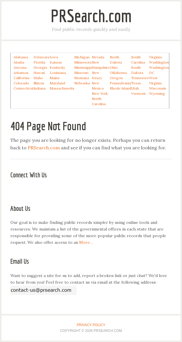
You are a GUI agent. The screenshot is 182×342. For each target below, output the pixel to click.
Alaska (19, 62)
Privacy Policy (91, 325)
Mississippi (83, 67)
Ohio (114, 67)
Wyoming (157, 93)
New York (100, 93)
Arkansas (21, 72)
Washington (159, 62)
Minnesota (83, 62)
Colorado (21, 83)
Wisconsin (157, 88)
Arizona (20, 67)
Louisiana (58, 72)
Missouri (81, 72)
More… (86, 242)
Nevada (98, 57)
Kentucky (57, 67)
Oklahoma (118, 72)
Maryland (57, 83)
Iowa (54, 57)
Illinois (39, 83)
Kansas (56, 62)
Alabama (21, 57)
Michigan (82, 57)
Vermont (138, 93)
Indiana (40, 88)
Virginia (155, 57)
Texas (136, 83)
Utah (135, 88)
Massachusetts (62, 88)
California (21, 78)
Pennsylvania (120, 83)
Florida (39, 62)
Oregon (116, 78)
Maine (55, 78)
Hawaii (39, 72)
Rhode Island (120, 88)
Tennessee (140, 78)
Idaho (38, 78)
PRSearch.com (91, 16)
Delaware (42, 57)
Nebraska (82, 83)
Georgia (40, 67)
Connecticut (24, 88)
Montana (81, 78)
